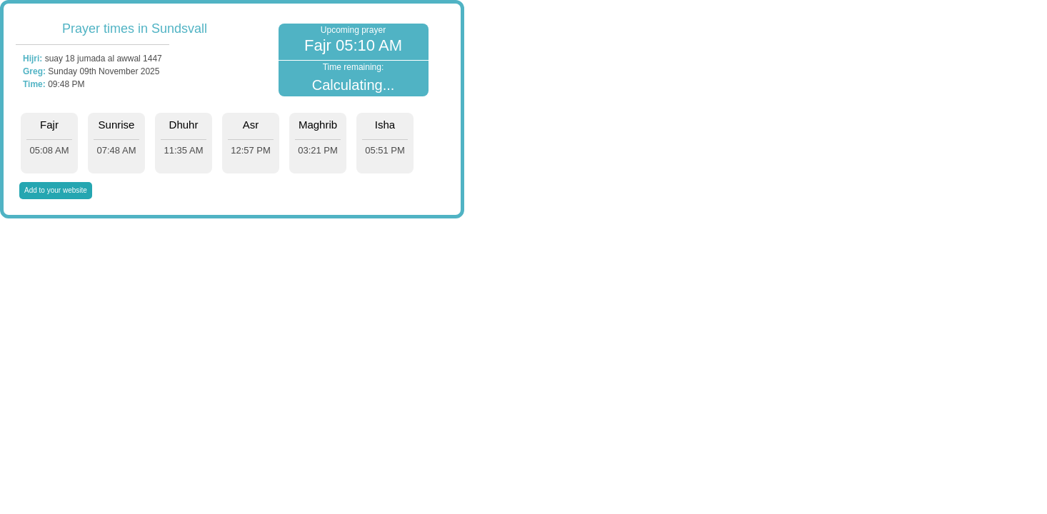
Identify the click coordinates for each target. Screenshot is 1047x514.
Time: (34, 84)
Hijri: (32, 59)
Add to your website (55, 190)
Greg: (34, 71)
